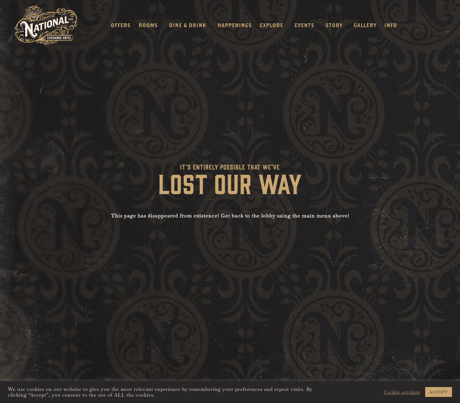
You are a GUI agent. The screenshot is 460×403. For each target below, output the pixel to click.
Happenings (235, 25)
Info (392, 25)
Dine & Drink (189, 25)
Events (306, 25)
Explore (273, 25)
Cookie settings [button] (402, 392)
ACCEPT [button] (438, 392)
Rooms (150, 25)
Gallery (365, 25)
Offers (121, 25)
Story (336, 25)
